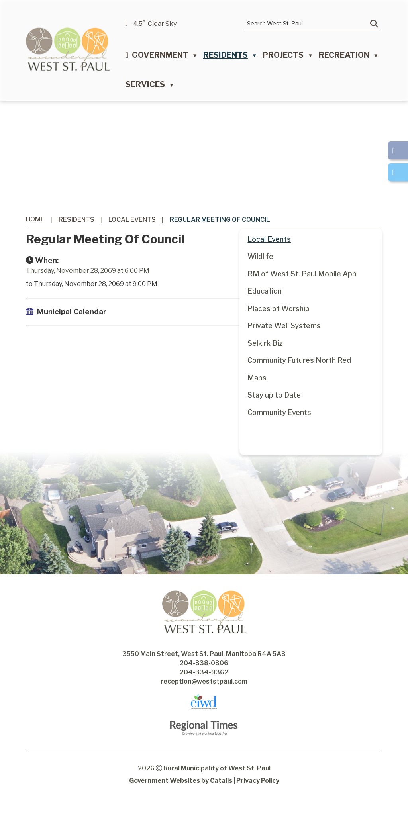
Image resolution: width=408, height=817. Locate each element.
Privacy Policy (257, 796)
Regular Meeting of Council (220, 219)
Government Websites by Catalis (180, 796)
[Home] (127, 57)
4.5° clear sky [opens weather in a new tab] (155, 23)
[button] (374, 24)
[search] (307, 23)
